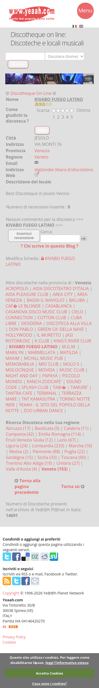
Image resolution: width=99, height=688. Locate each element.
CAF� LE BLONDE (23, 306)
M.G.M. (69, 347)
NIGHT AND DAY (22, 376)
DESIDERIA (31, 323)
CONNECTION (19, 317)
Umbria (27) (68, 463)
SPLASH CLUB (34, 387)
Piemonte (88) (47, 451)
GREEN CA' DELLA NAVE (60, 329)
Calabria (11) (76, 428)
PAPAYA (50, 376)
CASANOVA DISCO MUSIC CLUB (36, 312)
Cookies (9, 642)
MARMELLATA (41, 352)
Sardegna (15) (20, 457)
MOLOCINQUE (20, 370)
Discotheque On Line (31, 93)
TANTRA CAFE (19, 393)
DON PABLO (21, 329)
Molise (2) (19, 451)
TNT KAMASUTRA (38, 399)
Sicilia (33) (47, 457)
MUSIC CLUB (71, 370)
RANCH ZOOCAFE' (44, 381)
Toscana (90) (74, 457)
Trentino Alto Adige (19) (29, 463)
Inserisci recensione (24, 235)
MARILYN (14, 352)
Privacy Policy (14, 636)
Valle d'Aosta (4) (22, 469)
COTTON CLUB (51, 317)
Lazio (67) (67, 440)
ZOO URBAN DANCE (43, 410)
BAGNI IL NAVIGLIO (45, 300)
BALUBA (77, 300)
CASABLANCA (58, 306)
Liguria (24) (17, 446)
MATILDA (69, 352)
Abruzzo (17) (18, 428)
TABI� (59, 387)
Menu (85, 11)
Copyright (11, 593)
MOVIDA (46, 370)
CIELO (77, 312)
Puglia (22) (75, 451)
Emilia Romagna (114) (60, 434)
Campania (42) (20, 434)
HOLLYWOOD (19, 335)
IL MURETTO (49, 335)
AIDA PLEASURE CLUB (27, 294)
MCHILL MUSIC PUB (43, 358)
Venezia (42, 151)
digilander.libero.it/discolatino (64, 170)
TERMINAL (47, 393)
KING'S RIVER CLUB (72, 341)
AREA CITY (62, 294)
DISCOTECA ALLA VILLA (69, 323)
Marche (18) (80, 446)
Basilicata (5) (47, 428)
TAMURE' (79, 387)
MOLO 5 (71, 364)
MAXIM (13, 358)
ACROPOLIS (17, 288)
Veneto (42, 157)
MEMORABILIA (20, 364)
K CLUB (42, 341)
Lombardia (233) (48, 446)
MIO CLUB (49, 364)
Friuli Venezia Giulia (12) (30, 440)
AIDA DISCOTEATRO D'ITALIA (61, 288)
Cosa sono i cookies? (49, 683)
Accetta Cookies (49, 673)
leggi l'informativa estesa (66, 662)
